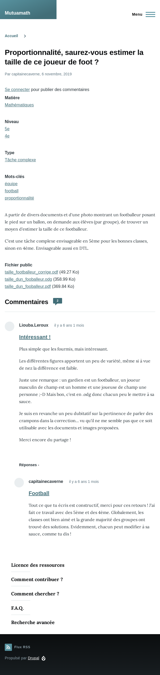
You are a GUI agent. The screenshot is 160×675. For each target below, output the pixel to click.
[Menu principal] (142, 14)
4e (7, 136)
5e (7, 129)
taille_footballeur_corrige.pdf (31, 272)
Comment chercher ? (35, 594)
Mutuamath (17, 13)
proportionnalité (19, 198)
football (12, 191)
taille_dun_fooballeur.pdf (28, 286)
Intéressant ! (35, 337)
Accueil (11, 36)
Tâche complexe (20, 160)
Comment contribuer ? (37, 579)
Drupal (33, 658)
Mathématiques (19, 105)
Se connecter (17, 89)
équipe (11, 183)
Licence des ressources (37, 565)
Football (39, 493)
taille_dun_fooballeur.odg (28, 279)
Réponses (28, 465)
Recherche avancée (33, 622)
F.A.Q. (17, 608)
